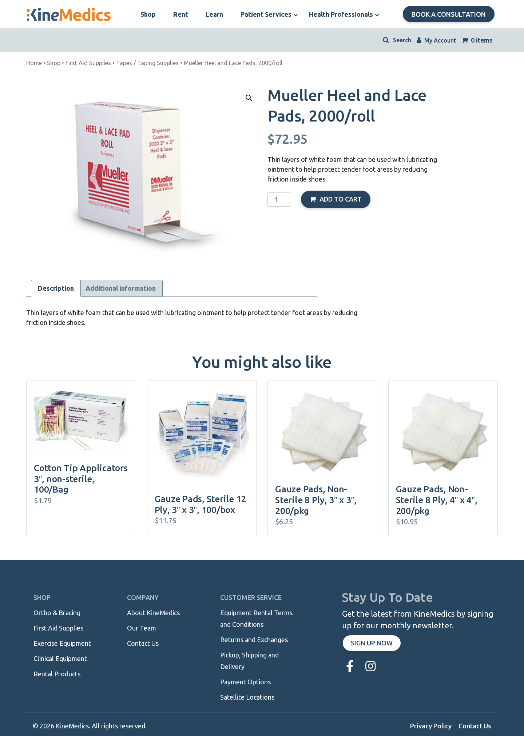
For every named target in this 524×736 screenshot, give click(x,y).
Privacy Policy (431, 725)
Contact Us (474, 725)
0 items (477, 40)
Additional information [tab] (121, 288)
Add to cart (340, 199)
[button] (248, 97)
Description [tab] (56, 288)
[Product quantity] (279, 199)
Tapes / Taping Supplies (147, 63)
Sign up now (372, 643)
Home (34, 63)
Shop (53, 63)
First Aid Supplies (88, 63)
